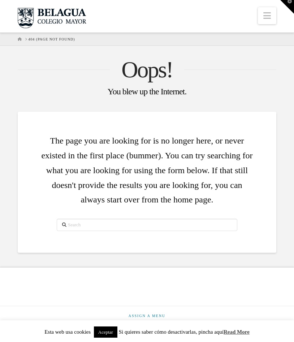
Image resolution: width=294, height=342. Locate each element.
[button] (267, 15)
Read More (237, 332)
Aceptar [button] (105, 332)
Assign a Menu (147, 316)
